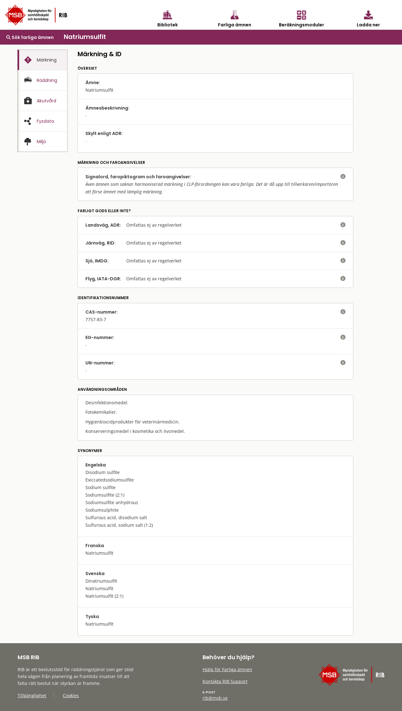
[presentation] (42, 60)
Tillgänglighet (32, 695)
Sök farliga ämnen (30, 37)
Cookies (71, 695)
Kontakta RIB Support (225, 681)
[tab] (42, 60)
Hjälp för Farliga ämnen (227, 669)
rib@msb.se (215, 698)
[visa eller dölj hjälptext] (342, 176)
